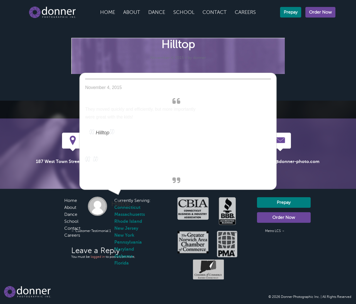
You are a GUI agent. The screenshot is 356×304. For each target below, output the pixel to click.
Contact (214, 12)
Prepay (291, 12)
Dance (156, 12)
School (183, 12)
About (131, 12)
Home (107, 12)
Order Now (320, 12)
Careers (245, 12)
